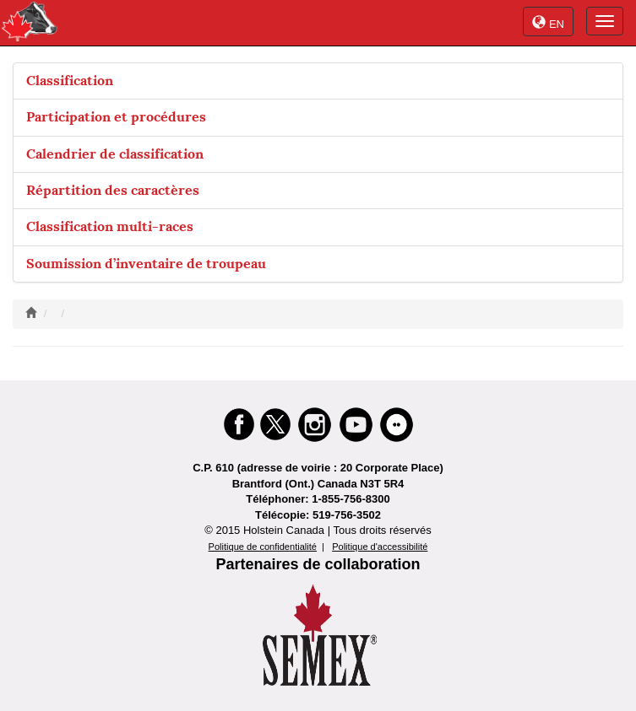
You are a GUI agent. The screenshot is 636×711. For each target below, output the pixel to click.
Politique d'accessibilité (379, 546)
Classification (69, 80)
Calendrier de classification (115, 154)
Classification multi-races (109, 226)
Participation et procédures (116, 117)
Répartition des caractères (112, 190)
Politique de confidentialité (263, 546)
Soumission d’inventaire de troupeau (146, 263)
